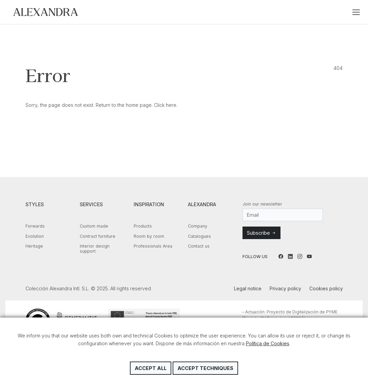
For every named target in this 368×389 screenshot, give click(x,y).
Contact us (199, 246)
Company (197, 226)
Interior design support (95, 249)
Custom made (94, 226)
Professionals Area (153, 246)
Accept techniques (205, 368)
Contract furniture (97, 236)
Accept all (151, 368)
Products (143, 226)
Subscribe (261, 233)
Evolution (34, 236)
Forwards (35, 226)
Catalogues (199, 236)
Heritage (34, 246)
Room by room (149, 236)
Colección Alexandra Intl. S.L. (45, 12)
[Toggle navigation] (356, 12)
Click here (165, 105)
